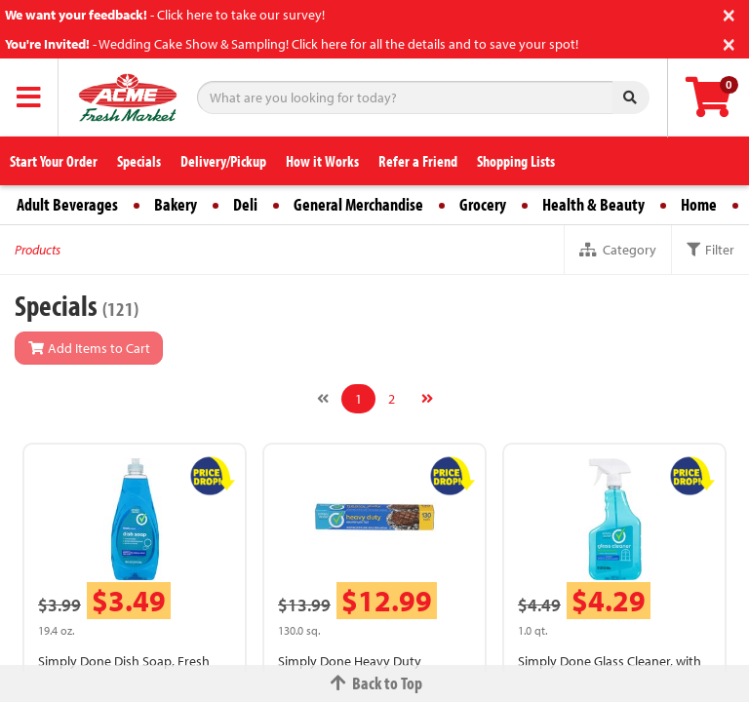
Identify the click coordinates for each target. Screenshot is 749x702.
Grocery (482, 204)
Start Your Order (54, 161)
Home (699, 204)
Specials (139, 161)
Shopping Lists (516, 161)
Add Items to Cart (88, 348)
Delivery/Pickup (223, 161)
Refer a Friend (417, 161)
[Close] (729, 13)
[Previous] (322, 398)
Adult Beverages (67, 204)
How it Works (322, 161)
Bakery (175, 204)
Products (37, 249)
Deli (245, 204)
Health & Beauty (593, 204)
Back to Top (374, 683)
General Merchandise (358, 204)
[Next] (427, 398)
